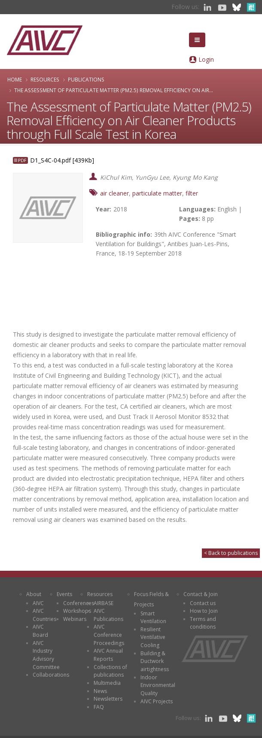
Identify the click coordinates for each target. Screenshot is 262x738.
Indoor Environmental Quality (157, 685)
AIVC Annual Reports (108, 655)
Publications (86, 79)
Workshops (77, 610)
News (100, 691)
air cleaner (114, 193)
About (33, 594)
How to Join (204, 610)
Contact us (203, 603)
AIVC (38, 603)
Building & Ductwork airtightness (154, 661)
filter (192, 193)
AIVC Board (40, 631)
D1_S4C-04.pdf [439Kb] (62, 160)
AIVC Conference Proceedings (109, 634)
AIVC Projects (156, 701)
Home (14, 79)
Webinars (74, 619)
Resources (44, 79)
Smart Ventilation (153, 617)
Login (206, 59)
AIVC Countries (44, 615)
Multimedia (107, 683)
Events (64, 594)
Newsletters (108, 698)
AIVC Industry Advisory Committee (46, 655)
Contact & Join (200, 594)
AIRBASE (103, 603)
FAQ (99, 707)
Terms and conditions (203, 623)
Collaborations (51, 674)
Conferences (78, 603)
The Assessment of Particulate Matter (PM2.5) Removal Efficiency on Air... (113, 90)
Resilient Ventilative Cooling (152, 637)
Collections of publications (110, 671)
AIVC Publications (108, 615)
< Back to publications (231, 553)
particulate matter (157, 193)
